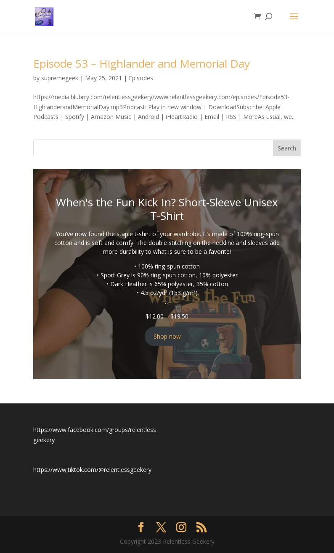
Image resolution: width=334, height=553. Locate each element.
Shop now (167, 336)
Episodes (141, 78)
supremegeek (59, 78)
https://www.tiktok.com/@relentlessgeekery (92, 470)
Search (287, 148)
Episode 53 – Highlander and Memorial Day (141, 63)
